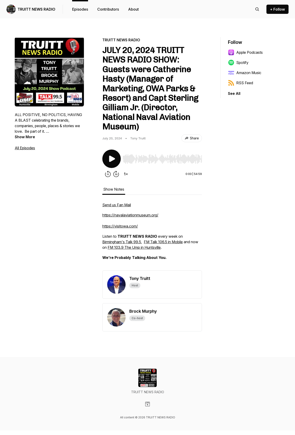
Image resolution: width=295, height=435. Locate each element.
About (133, 9)
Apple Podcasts (245, 52)
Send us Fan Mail (116, 205)
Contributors (108, 9)
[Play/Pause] (111, 159)
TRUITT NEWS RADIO (36, 9)
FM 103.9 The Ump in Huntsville (134, 247)
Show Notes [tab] (113, 189)
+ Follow (277, 9)
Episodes (80, 9)
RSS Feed (240, 83)
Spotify (238, 62)
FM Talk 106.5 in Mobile (163, 242)
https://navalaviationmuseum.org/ (130, 215)
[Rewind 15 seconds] (108, 174)
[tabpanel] (152, 236)
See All (234, 93)
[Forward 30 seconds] (116, 174)
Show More (25, 137)
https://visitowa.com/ (120, 226)
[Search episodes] (257, 9)
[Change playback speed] (125, 174)
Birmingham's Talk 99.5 (121, 242)
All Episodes (25, 148)
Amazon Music (244, 72)
